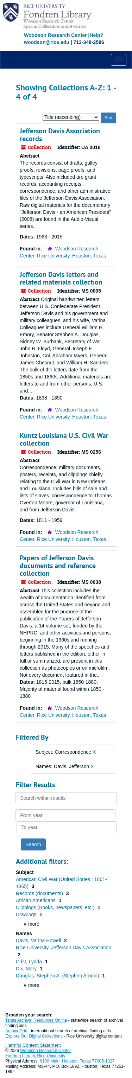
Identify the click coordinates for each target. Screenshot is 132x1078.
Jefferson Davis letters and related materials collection (61, 278)
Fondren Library (20, 1055)
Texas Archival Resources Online (36, 1020)
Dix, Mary (27, 968)
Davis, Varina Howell (39, 940)
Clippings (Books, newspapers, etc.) (56, 907)
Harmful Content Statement (33, 1045)
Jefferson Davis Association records (60, 134)
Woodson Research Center (55, 35)
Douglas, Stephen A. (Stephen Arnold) (58, 975)
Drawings (27, 914)
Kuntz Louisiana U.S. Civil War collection (64, 439)
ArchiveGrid (16, 1030)
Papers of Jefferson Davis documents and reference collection (58, 565)
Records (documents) (40, 893)
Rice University (51, 1055)
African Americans (36, 900)
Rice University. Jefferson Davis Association (63, 947)
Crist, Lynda (29, 961)
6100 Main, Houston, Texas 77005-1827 (77, 1061)
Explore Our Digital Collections (34, 1036)
